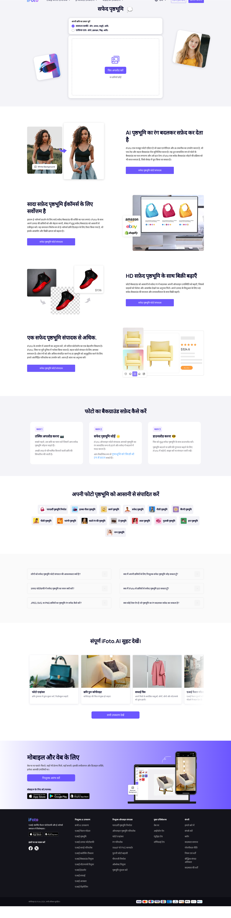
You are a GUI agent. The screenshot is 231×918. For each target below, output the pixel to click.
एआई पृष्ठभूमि (80, 848)
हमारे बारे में (189, 837)
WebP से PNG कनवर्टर (122, 859)
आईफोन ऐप (159, 842)
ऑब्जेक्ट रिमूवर (119, 876)
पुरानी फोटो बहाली (120, 865)
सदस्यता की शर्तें (191, 879)
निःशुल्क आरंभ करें (51, 789)
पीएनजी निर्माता (119, 870)
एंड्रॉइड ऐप (158, 848)
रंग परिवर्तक (117, 853)
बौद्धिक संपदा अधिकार (190, 872)
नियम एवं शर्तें (190, 865)
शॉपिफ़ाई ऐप (159, 853)
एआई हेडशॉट (80, 881)
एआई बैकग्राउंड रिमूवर (84, 870)
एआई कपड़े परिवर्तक (83, 859)
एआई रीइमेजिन (81, 898)
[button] (69, 586)
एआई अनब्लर (81, 892)
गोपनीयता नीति (191, 859)
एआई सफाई (80, 887)
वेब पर (156, 837)
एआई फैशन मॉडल (82, 842)
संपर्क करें (189, 842)
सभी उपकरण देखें (115, 726)
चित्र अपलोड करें (115, 82)
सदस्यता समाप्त (191, 853)
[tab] (69, 586)
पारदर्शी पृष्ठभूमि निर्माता (122, 837)
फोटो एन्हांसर (118, 848)
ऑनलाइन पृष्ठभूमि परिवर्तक (123, 842)
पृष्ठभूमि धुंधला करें (120, 881)
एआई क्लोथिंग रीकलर (84, 865)
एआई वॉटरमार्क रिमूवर (84, 876)
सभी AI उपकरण (82, 837)
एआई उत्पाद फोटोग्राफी (84, 853)
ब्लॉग (187, 848)
